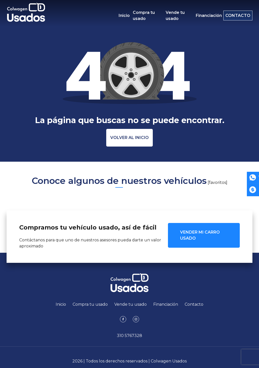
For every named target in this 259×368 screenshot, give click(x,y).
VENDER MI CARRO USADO (200, 235)
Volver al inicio (129, 137)
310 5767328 (129, 335)
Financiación (204, 15)
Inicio (124, 15)
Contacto (235, 15)
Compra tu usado (144, 15)
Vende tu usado (172, 15)
